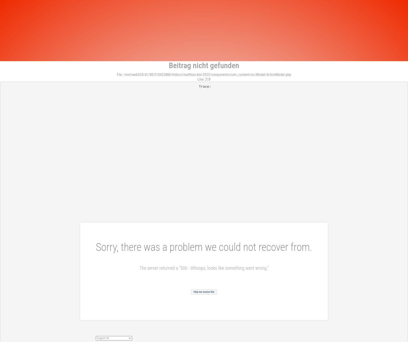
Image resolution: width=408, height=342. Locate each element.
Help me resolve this (204, 292)
